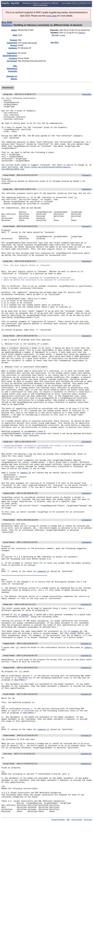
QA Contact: (12, 61)
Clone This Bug (77, 936)
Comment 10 (86, 691)
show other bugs (29, 43)
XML (68, 936)
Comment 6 (86, 502)
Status (14, 30)
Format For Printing (58, 936)
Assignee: (13, 58)
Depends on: (11, 76)
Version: (13, 45)
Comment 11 (86, 736)
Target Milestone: (10, 56)
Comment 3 (86, 248)
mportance (12, 53)
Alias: (15, 35)
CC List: (55, 35)
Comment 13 (86, 762)
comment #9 (26, 702)
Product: (13, 40)
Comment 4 (86, 288)
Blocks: (14, 79)
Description (86, 94)
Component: (12, 43)
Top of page (88, 936)
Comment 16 (86, 860)
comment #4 (25, 538)
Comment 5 (86, 376)
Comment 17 (86, 871)
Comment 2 (86, 205)
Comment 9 (86, 618)
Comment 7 (86, 562)
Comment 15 (86, 840)
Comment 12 (86, 749)
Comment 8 (86, 592)
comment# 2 (42, 652)
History (82, 33)
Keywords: (12, 71)
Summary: (7, 25)
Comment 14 (86, 792)
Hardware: (12, 48)
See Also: (55, 42)
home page (51, 16)
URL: (15, 66)
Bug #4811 (19, 776)
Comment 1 (86, 190)
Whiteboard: (12, 69)
